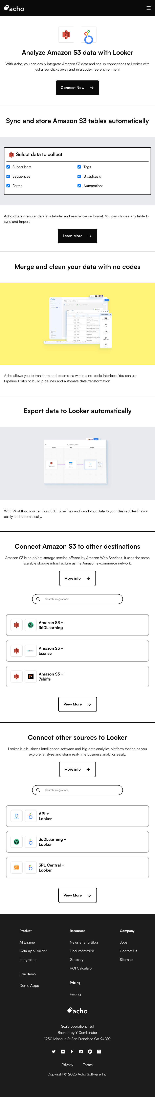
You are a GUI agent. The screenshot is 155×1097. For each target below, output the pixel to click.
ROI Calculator (81, 968)
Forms (17, 185)
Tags (87, 166)
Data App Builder (33, 951)
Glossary (76, 959)
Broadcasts (92, 176)
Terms (88, 1064)
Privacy (67, 1064)
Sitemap (126, 959)
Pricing (75, 994)
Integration (28, 959)
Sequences (21, 176)
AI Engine (27, 942)
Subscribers (22, 166)
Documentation (82, 951)
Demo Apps (29, 985)
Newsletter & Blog (84, 942)
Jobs (124, 942)
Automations (93, 185)
